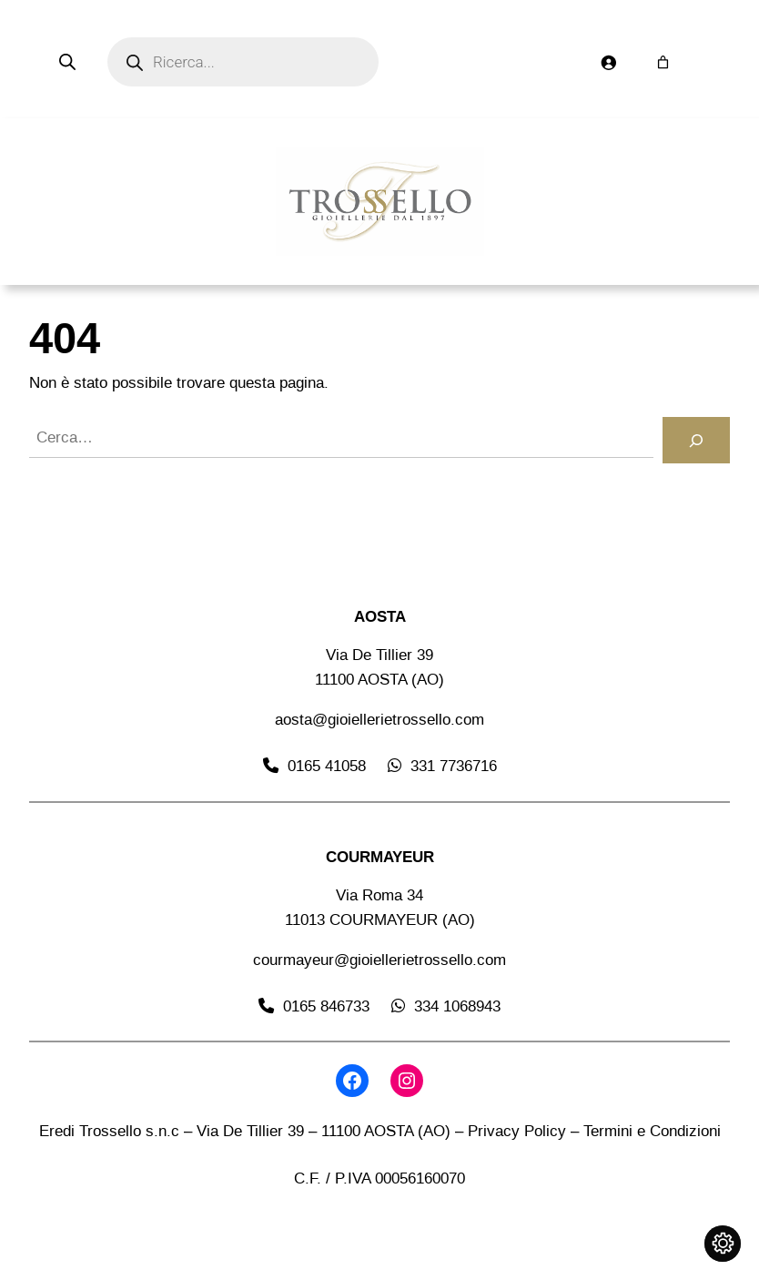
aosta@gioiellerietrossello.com (379, 719)
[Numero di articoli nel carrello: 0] (663, 62)
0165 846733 (326, 1006)
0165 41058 (327, 766)
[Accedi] (608, 62)
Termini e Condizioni (652, 1131)
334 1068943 (457, 1006)
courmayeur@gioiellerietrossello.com (379, 960)
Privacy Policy (517, 1131)
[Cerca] (696, 440)
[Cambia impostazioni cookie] (722, 1243)
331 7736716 (453, 766)
